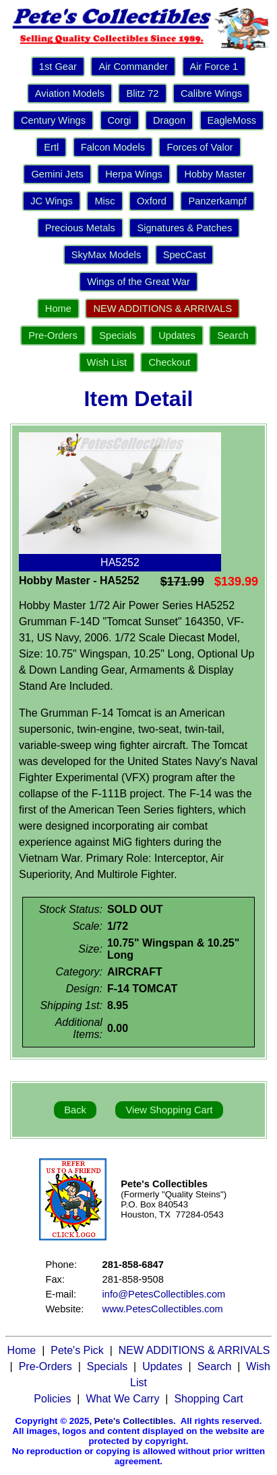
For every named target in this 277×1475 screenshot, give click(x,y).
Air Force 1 (214, 66)
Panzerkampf (217, 201)
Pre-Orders (52, 335)
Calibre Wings (211, 93)
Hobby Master (214, 174)
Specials (117, 335)
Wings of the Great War (138, 281)
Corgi (119, 120)
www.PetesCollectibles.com (162, 1309)
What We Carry (122, 1398)
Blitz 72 (142, 93)
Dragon (169, 120)
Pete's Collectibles (133, 1421)
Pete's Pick (77, 1350)
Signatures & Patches (184, 228)
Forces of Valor (199, 147)
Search (232, 335)
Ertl (51, 147)
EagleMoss (232, 120)
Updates (176, 335)
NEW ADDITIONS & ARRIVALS (162, 308)
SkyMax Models (106, 254)
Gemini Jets (57, 174)
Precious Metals (80, 228)
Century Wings (53, 120)
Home (58, 308)
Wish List (107, 362)
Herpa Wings (133, 174)
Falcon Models (113, 147)
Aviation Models (69, 93)
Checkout (169, 362)
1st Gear (58, 66)
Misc (104, 201)
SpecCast (184, 254)
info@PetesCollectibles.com (164, 1294)
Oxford (151, 201)
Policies (52, 1398)
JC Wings (51, 201)
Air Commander (133, 66)
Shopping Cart (208, 1398)
